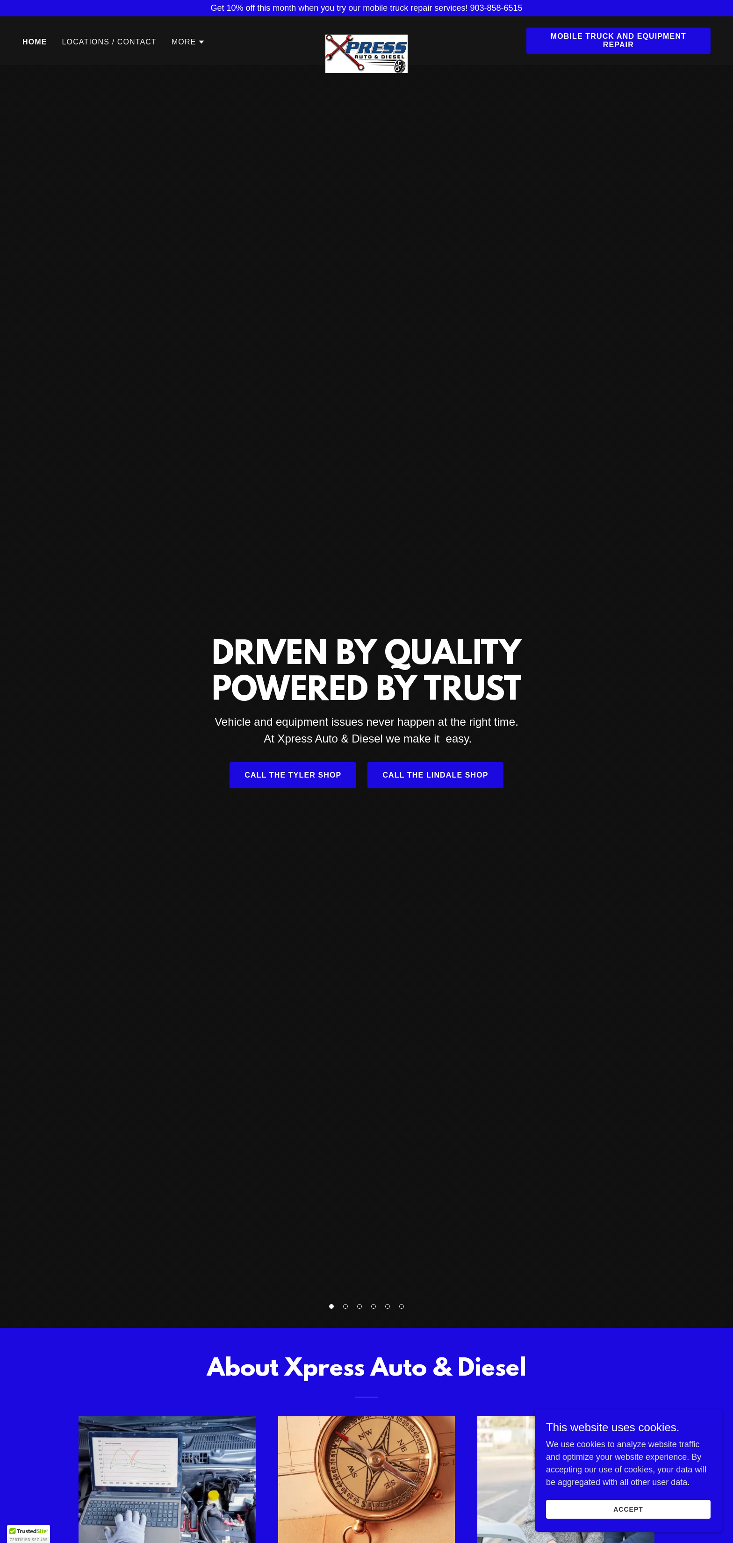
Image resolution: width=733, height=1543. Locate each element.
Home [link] (34, 42)
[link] (366, 39)
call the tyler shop (292, 775)
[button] (331, 1306)
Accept (628, 1509)
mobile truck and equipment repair (618, 40)
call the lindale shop (435, 775)
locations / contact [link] (109, 42)
